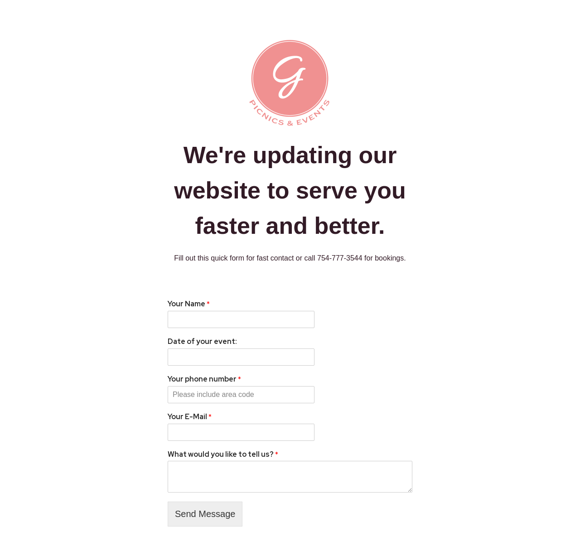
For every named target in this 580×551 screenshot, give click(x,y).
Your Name (189, 304)
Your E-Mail (190, 416)
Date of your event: (202, 341)
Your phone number (204, 379)
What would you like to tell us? (223, 454)
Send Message (205, 514)
